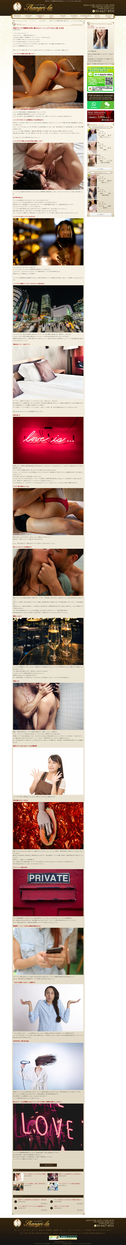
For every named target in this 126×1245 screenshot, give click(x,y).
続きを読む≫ (44, 1203)
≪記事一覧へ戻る (48, 1165)
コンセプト (27, 1230)
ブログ (103, 1230)
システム (35, 1230)
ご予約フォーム (80, 1230)
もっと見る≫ (100, 169)
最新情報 (56, 1230)
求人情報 (89, 1230)
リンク (109, 1230)
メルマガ (72, 1230)
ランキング (64, 1230)
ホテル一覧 (96, 1230)
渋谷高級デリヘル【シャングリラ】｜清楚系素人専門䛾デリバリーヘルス (62, 1243)
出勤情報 (49, 1230)
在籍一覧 (42, 1230)
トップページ (19, 1230)
